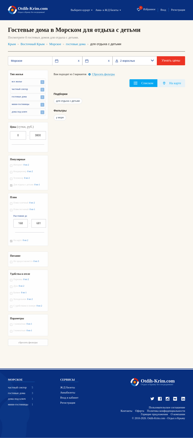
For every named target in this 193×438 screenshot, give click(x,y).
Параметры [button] (17, 318)
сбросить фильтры (28, 342)
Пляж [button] (13, 197)
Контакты (126, 411)
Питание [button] (15, 256)
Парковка (21, 279)
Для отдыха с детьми (26, 184)
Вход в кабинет (69, 397)
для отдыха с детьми (68, 100)
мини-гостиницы (28, 105)
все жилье (28, 82)
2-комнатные (22, 330)
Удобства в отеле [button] (20, 274)
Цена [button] (22, 127)
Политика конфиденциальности (166, 411)
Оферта (139, 411)
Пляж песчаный (24, 209)
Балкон (20, 292)
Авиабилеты (67, 392)
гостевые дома (28, 97)
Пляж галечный (24, 203)
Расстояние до (20, 216)
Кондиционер (23, 171)
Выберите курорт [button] (82, 10)
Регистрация (178, 10)
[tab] (143, 83)
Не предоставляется (26, 261)
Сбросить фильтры (103, 74)
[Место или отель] (30, 60)
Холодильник (23, 299)
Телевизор (21, 178)
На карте (21, 240)
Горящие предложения (154, 414)
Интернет (21, 165)
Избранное (146, 10)
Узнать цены (171, 60)
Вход (163, 10)
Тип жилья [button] (16, 74)
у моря (60, 117)
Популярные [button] (17, 159)
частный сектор (28, 90)
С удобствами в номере (27, 306)
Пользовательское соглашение (167, 407)
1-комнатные (22, 324)
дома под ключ (28, 112)
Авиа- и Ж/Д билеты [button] (108, 10)
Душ (19, 286)
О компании (178, 414)
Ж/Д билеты (67, 387)
